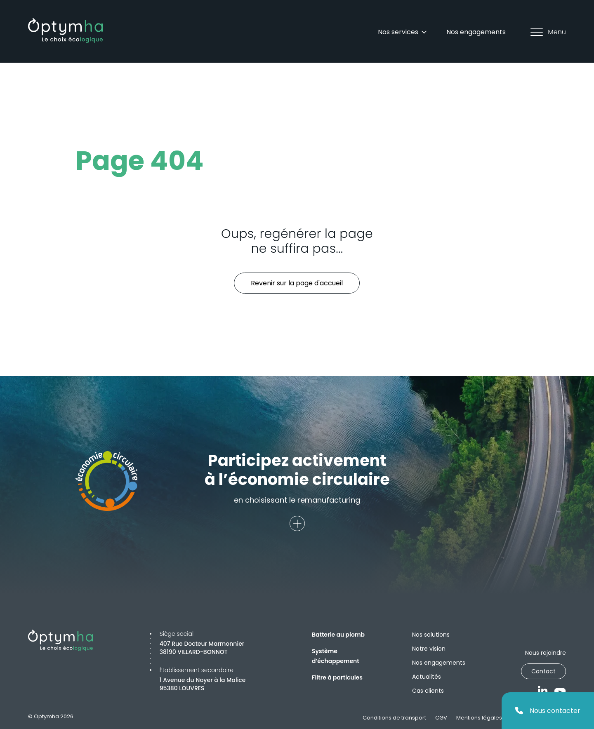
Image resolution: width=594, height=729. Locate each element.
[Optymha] (65, 30)
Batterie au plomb (338, 634)
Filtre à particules (337, 677)
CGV (441, 718)
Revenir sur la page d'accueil (297, 283)
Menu (548, 32)
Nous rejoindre (545, 653)
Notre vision (429, 648)
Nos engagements (476, 32)
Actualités (426, 677)
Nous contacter (547, 710)
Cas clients (428, 691)
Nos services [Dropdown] (403, 32)
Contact (543, 671)
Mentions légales (479, 718)
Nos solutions (431, 634)
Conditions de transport (394, 718)
